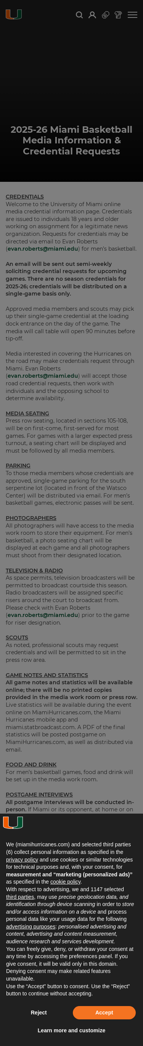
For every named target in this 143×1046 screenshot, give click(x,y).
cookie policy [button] (65, 882)
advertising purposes (30, 927)
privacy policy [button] (22, 860)
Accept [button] (104, 1012)
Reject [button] (39, 1012)
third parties (20, 897)
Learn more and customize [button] (71, 1030)
